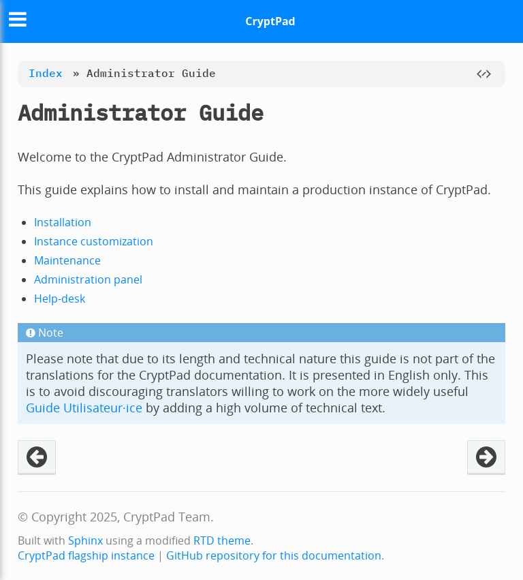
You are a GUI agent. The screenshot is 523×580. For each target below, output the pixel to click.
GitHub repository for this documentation (273, 555)
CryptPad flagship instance (86, 555)
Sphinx (85, 540)
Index (46, 73)
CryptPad (270, 21)
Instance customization (93, 241)
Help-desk (59, 298)
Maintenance (67, 260)
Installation (62, 222)
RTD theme (222, 540)
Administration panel (88, 279)
